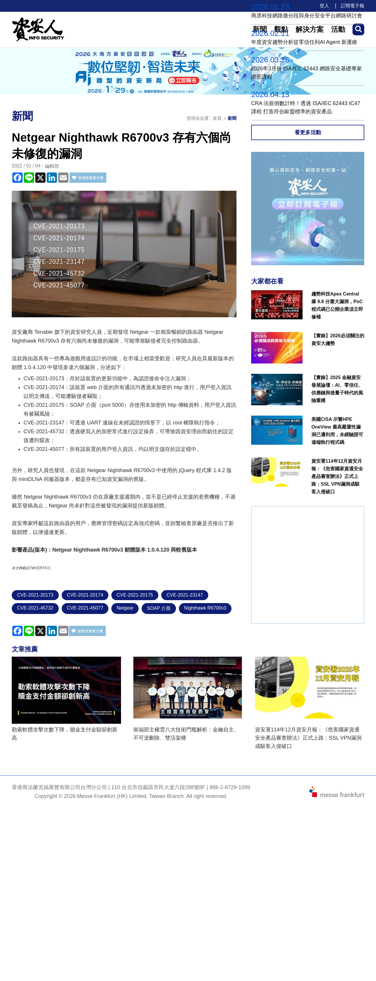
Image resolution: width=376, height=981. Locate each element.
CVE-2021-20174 (85, 594)
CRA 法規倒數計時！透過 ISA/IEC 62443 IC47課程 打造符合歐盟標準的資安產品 (305, 107)
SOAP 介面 (159, 608)
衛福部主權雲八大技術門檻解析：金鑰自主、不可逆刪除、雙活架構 (186, 734)
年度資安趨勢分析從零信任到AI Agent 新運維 (304, 42)
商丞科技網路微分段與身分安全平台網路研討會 (306, 16)
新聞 (232, 118)
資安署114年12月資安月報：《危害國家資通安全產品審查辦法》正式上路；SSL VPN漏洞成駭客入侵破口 (308, 738)
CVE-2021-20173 (35, 594)
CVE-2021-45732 (35, 607)
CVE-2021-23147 (185, 594)
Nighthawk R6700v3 (205, 607)
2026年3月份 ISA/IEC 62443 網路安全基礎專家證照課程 (306, 73)
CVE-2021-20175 (135, 594)
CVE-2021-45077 (85, 607)
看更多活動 (308, 132)
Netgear (125, 607)
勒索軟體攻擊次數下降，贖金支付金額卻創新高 (65, 734)
